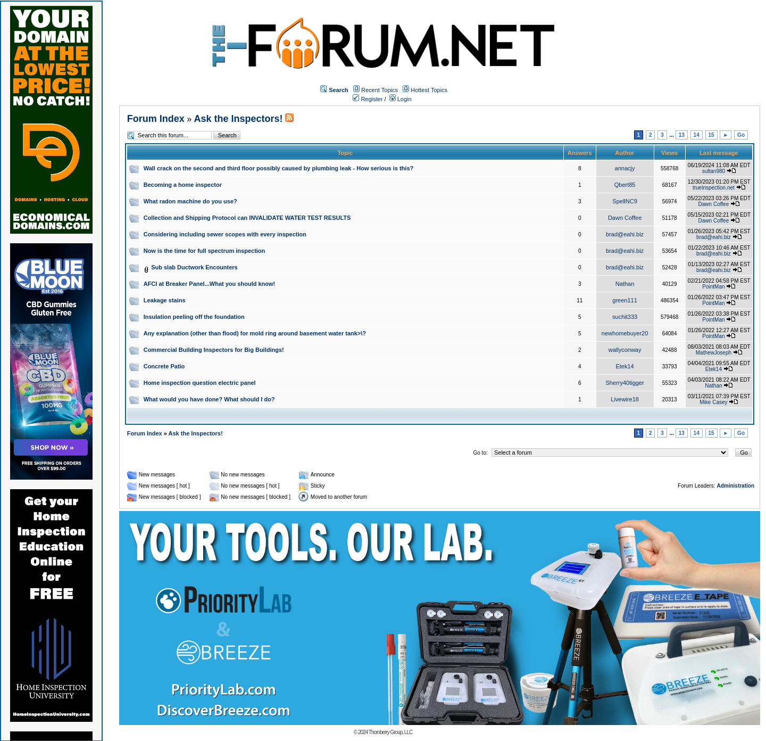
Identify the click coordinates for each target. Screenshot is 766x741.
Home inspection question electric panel (200, 383)
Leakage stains (165, 300)
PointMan (713, 287)
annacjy (625, 168)
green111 (624, 300)
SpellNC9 (624, 201)
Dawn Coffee (713, 204)
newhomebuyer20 (625, 333)
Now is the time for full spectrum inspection (204, 251)
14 (697, 135)
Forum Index (156, 118)
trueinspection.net (714, 188)
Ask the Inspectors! (238, 118)
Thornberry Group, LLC (390, 732)
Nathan (624, 284)
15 (711, 135)
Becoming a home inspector (183, 185)
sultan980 (713, 171)
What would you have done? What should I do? (209, 399)
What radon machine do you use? (190, 201)
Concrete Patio (164, 366)
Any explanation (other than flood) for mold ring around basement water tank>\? (255, 333)
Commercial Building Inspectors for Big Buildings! (214, 350)
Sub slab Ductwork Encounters (194, 267)
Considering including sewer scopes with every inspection (225, 234)
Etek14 (624, 366)
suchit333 (624, 317)
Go (741, 135)
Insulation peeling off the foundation (194, 317)
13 (682, 135)
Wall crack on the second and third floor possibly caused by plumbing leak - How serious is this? (279, 168)
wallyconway (625, 350)
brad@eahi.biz (625, 234)
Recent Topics (379, 90)
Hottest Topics (429, 90)
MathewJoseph (713, 353)
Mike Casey (713, 402)
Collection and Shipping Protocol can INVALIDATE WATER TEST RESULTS (247, 218)
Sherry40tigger (625, 383)
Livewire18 (625, 399)
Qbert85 (625, 185)
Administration (735, 486)
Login (400, 99)
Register (367, 99)
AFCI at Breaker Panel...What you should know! (210, 284)
